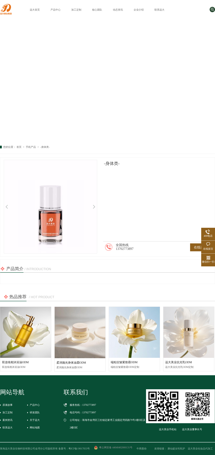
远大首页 (35, 9)
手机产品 (31, 147)
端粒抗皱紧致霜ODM (124, 362)
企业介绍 (139, 9)
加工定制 (76, 9)
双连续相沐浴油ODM (15, 362)
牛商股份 (144, 448)
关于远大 (35, 420)
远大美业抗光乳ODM (178, 362)
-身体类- (44, 147)
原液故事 (8, 405)
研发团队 (35, 412)
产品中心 (56, 9)
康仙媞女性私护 (176, 448)
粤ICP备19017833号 (79, 448)
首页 (19, 147)
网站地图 (35, 427)
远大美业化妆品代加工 (200, 448)
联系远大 (159, 9)
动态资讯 (118, 9)
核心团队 (97, 9)
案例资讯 (8, 420)
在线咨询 (200, 247)
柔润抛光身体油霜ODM (71, 362)
